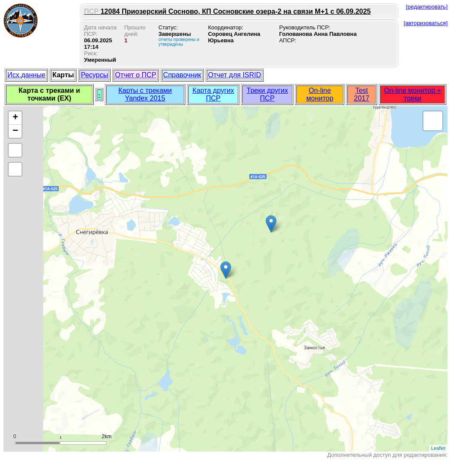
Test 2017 (361, 94)
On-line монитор (319, 94)
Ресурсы (94, 75)
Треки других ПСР (267, 94)
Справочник (182, 75)
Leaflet (438, 448)
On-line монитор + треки (412, 94)
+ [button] (15, 117)
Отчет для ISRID (234, 75)
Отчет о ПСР (135, 75)
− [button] (15, 131)
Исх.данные (26, 75)
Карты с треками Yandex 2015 (145, 94)
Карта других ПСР (213, 94)
